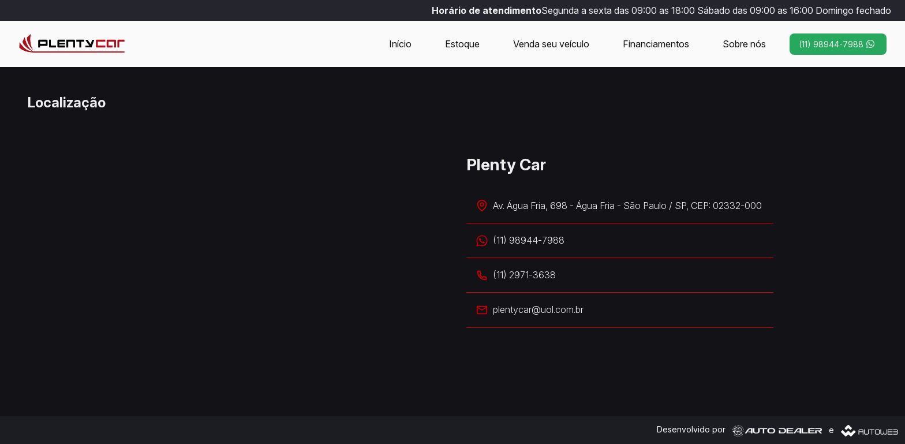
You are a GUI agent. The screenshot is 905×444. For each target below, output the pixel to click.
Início (400, 44)
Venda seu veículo (551, 44)
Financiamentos (656, 44)
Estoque (462, 44)
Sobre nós (744, 44)
